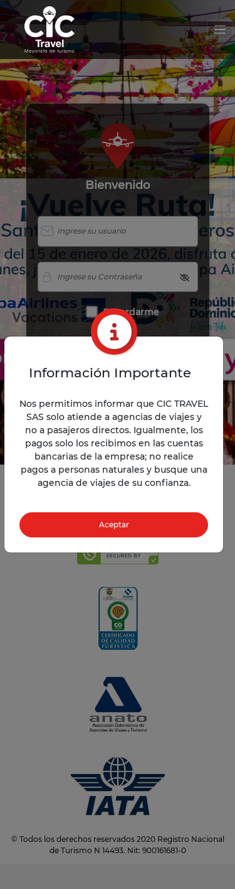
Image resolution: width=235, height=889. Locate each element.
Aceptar (114, 524)
